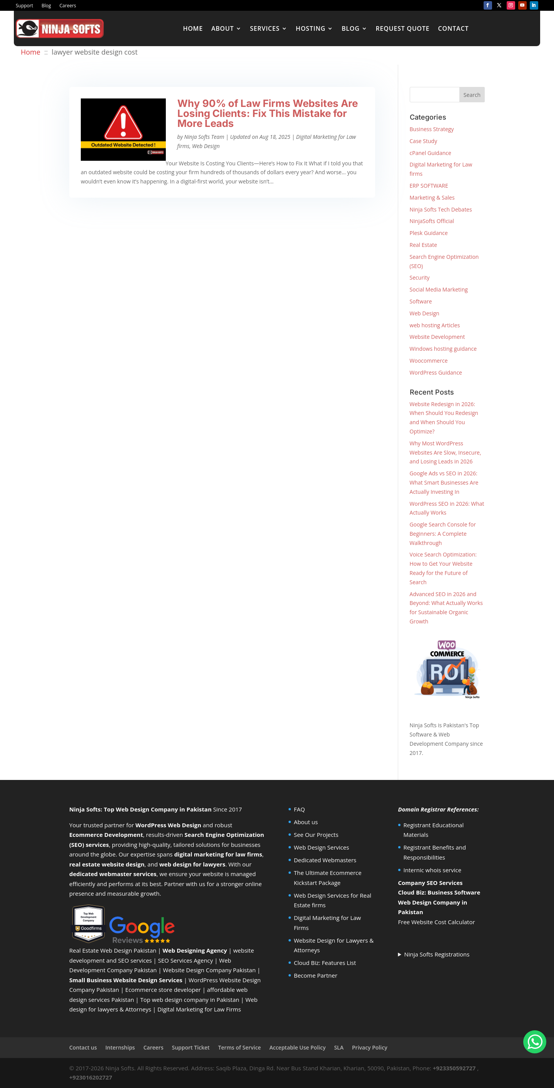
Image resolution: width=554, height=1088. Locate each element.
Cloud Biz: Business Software (439, 892)
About (222, 28)
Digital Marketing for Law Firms (199, 1009)
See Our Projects (316, 834)
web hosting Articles (435, 325)
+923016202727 (90, 1077)
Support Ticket (191, 1047)
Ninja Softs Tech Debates (441, 209)
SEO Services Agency (185, 960)
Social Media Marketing (439, 289)
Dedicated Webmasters (325, 860)
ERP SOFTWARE (429, 185)
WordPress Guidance (436, 372)
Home (193, 28)
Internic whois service (433, 870)
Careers (68, 6)
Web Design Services (321, 847)
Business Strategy (432, 129)
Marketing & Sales (432, 197)
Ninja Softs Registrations (436, 954)
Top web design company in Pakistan (189, 999)
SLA (339, 1047)
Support (24, 6)
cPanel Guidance (430, 153)
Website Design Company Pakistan (209, 970)
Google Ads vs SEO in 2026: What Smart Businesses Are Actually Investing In (444, 482)
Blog (46, 6)
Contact (453, 28)
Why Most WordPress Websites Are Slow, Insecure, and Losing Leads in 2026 (445, 452)
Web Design (206, 146)
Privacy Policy (369, 1047)
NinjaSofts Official (432, 221)
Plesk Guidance (429, 233)
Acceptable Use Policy (297, 1047)
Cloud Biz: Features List (325, 962)
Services (265, 28)
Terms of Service (239, 1047)
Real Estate (423, 244)
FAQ (299, 809)
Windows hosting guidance (443, 348)
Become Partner (315, 975)
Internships (120, 1047)
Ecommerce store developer (163, 989)
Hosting (310, 28)
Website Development (437, 336)
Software (421, 301)
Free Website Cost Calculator (436, 922)
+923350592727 (454, 1068)
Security (420, 277)
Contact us (83, 1047)
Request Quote (403, 28)
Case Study (423, 141)
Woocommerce (429, 360)
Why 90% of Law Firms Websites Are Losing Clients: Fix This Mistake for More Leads (267, 113)
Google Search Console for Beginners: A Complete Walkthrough (443, 533)
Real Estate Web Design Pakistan (112, 950)
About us (306, 822)
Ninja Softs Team (204, 136)
